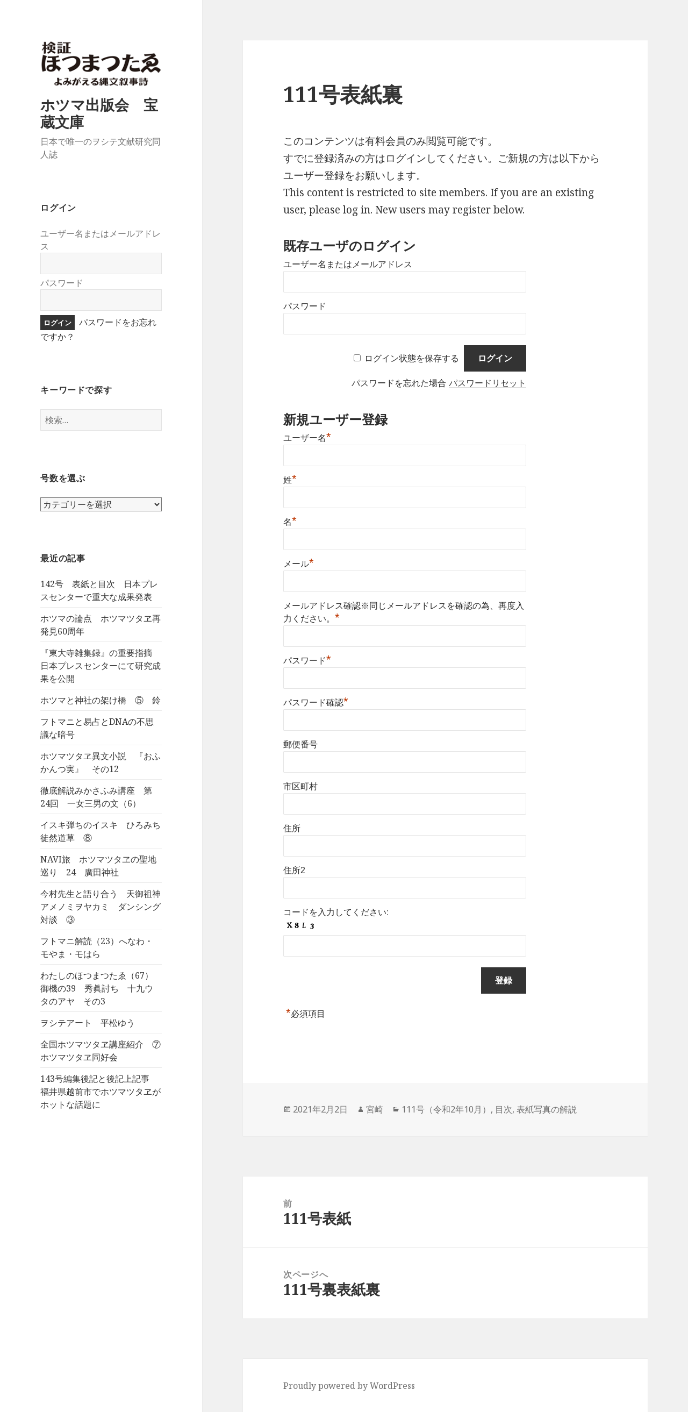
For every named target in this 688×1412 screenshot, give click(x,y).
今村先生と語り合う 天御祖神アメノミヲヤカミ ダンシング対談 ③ (100, 906)
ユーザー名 (307, 438)
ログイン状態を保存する (411, 358)
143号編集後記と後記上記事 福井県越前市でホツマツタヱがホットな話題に (100, 1091)
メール (298, 563)
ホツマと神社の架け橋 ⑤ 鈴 (100, 700)
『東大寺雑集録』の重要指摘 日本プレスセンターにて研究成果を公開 (100, 665)
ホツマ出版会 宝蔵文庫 (99, 113)
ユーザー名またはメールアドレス (347, 264)
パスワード (61, 283)
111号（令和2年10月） (446, 1109)
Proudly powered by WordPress (349, 1386)
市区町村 (300, 786)
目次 (503, 1109)
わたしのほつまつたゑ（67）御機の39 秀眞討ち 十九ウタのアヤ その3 (96, 988)
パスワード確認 (315, 702)
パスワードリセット (487, 383)
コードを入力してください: (336, 912)
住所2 (294, 870)
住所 (291, 828)
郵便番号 (300, 744)
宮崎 (374, 1109)
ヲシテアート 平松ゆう (87, 1023)
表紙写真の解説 (547, 1109)
